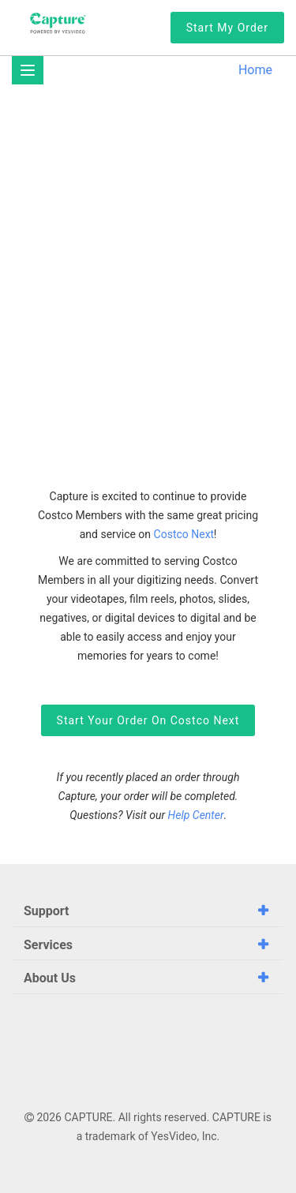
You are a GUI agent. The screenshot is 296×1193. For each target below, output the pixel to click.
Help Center (196, 815)
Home (255, 69)
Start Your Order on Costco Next (148, 720)
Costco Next (184, 534)
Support (46, 911)
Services (48, 945)
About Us (50, 978)
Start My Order (227, 27)
